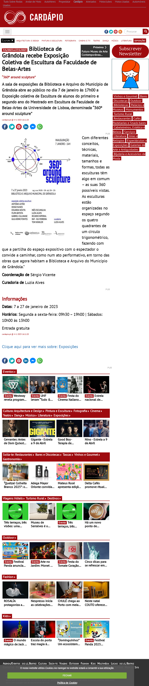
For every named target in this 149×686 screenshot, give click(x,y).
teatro (96, 40)
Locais (114, 663)
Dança (19, 415)
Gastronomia (12, 459)
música (115, 40)
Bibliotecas (121, 105)
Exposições (62, 415)
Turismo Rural (36, 498)
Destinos (54, 498)
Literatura (45, 415)
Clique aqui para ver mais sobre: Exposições (40, 346)
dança (106, 40)
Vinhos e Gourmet (87, 454)
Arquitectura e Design (29, 411)
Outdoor (9, 537)
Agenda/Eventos (11, 663)
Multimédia (103, 663)
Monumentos (134, 109)
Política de (67, 682)
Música (31, 415)
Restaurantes (25, 454)
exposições (139, 40)
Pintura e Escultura (59, 411)
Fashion (9, 577)
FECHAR (67, 675)
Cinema (96, 411)
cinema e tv (84, 40)
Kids (7, 616)
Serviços (129, 132)
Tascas (68, 454)
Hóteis (19, 498)
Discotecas (121, 101)
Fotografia (81, 411)
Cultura (42, 663)
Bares (143, 96)
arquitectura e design (27, 40)
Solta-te (53, 663)
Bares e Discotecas (48, 454)
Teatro (8, 415)
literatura (126, 40)
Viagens (63, 663)
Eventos (9, 372)
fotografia (70, 40)
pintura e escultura (52, 40)
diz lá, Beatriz (29, 663)
